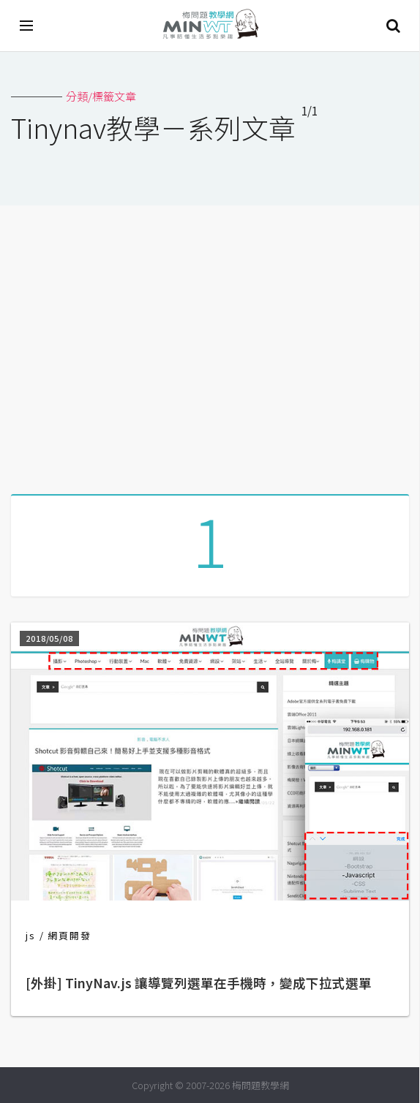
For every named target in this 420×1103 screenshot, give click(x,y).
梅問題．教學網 (210, 26)
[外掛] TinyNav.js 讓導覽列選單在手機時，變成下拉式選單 (199, 983)
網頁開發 (69, 935)
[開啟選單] (27, 25)
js (31, 935)
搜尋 (393, 25)
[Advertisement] (210, 344)
